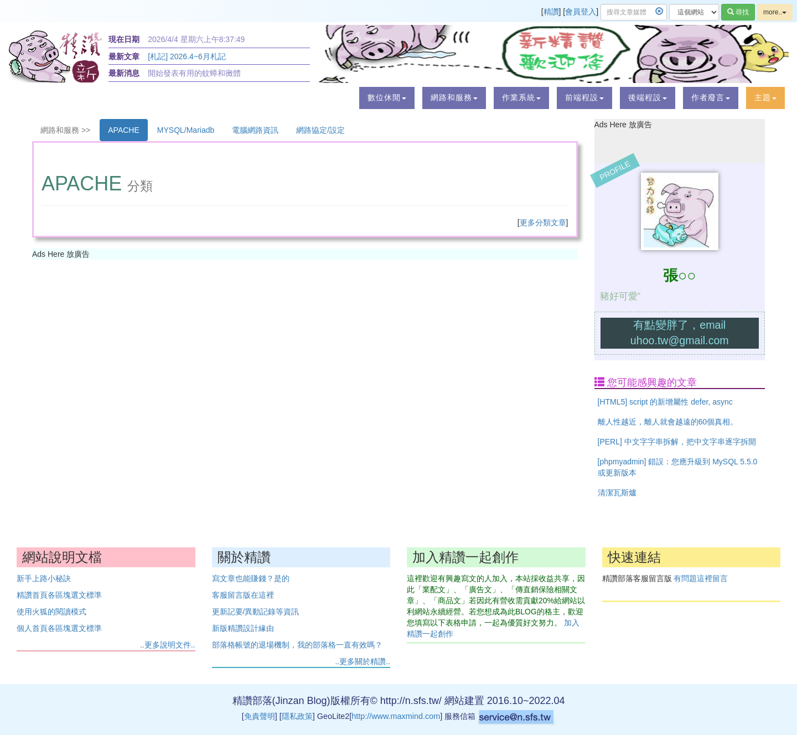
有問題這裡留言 (701, 578)
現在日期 (123, 39)
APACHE (123, 130)
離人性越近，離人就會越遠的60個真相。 (668, 421)
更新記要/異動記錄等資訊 (255, 611)
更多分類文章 (543, 222)
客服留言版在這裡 (243, 595)
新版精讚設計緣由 (243, 628)
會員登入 (580, 11)
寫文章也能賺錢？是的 (250, 578)
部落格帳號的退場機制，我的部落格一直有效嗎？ (297, 644)
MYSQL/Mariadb (185, 130)
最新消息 (123, 73)
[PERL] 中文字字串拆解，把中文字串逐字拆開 (677, 441)
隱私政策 (297, 716)
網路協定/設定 (320, 130)
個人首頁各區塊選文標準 (59, 628)
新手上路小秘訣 (44, 578)
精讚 (551, 11)
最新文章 (123, 56)
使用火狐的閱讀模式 (51, 611)
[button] (387, 98)
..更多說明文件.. (167, 644)
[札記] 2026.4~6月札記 (186, 56)
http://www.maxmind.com (395, 716)
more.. (774, 12)
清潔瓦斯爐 (617, 492)
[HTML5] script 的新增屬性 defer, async (665, 401)
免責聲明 (259, 716)
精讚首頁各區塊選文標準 (59, 595)
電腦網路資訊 (255, 130)
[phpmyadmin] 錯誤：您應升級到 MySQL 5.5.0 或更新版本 (678, 467)
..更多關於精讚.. (362, 661)
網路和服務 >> (65, 130)
